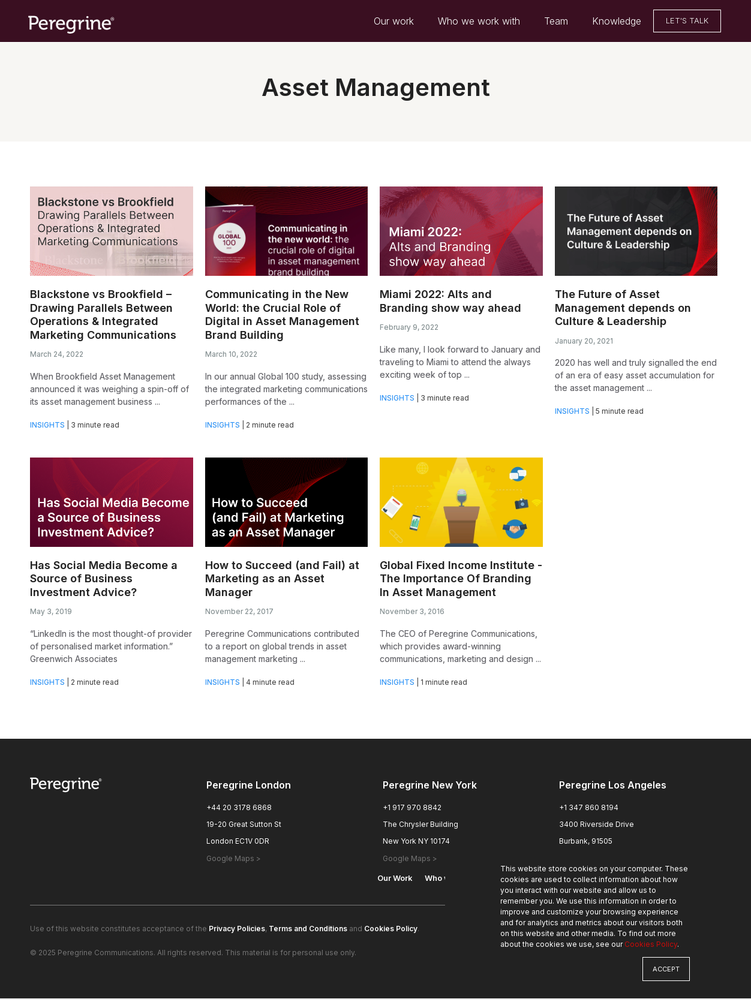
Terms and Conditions (308, 929)
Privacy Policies (237, 929)
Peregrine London (248, 786)
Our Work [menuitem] (395, 878)
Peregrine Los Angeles (612, 786)
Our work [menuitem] (394, 22)
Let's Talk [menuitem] (687, 21)
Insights (47, 424)
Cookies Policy (650, 944)
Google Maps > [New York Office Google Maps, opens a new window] (410, 858)
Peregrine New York (430, 786)
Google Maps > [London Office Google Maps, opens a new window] (233, 858)
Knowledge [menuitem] (616, 22)
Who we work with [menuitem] (479, 22)
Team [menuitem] (556, 22)
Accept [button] (666, 969)
